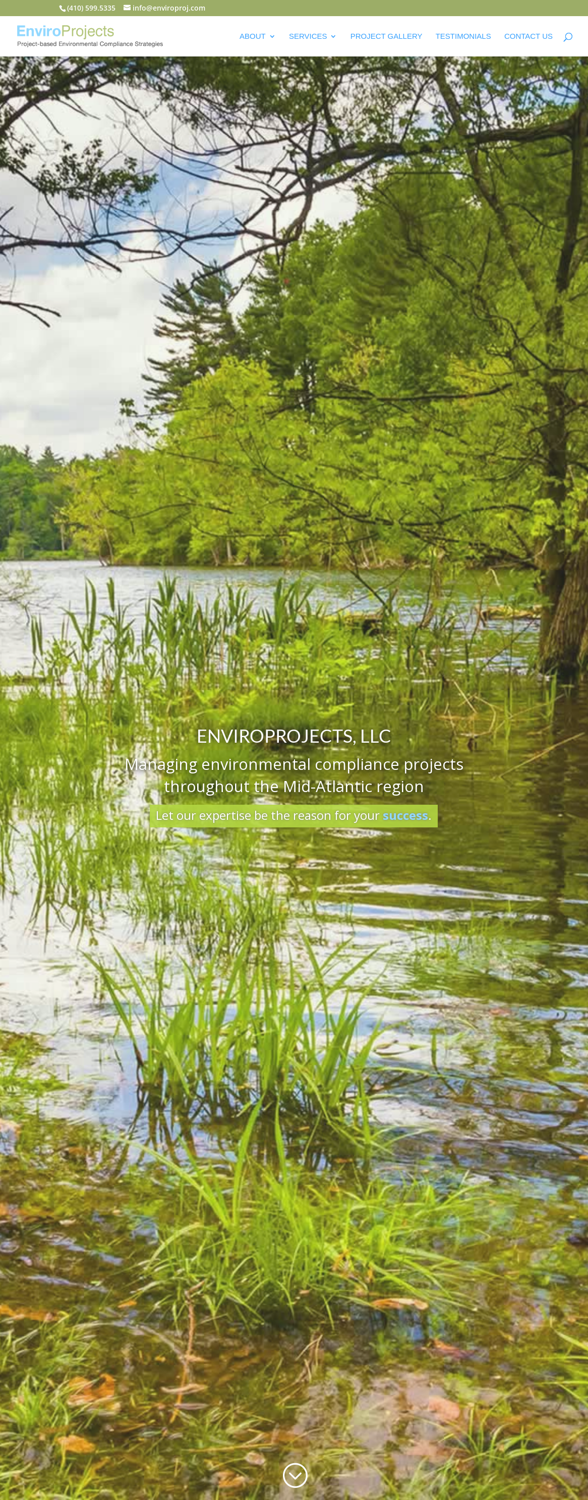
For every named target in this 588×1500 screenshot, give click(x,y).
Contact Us (528, 36)
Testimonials (463, 36)
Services (308, 36)
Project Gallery (386, 36)
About (253, 36)
